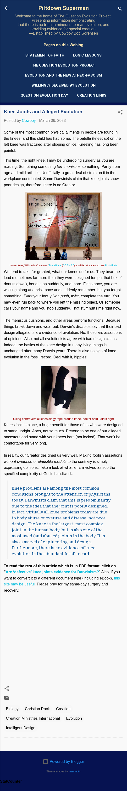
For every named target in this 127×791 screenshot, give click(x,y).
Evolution (74, 718)
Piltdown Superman (63, 8)
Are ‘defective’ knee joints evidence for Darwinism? (52, 572)
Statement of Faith (44, 55)
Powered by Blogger (63, 762)
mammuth (75, 771)
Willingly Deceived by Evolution (64, 85)
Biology (12, 709)
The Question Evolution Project (63, 65)
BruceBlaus (55, 265)
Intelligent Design (20, 728)
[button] (120, 113)
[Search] (120, 9)
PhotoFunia (111, 265)
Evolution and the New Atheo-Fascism (63, 75)
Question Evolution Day (44, 95)
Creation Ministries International (33, 718)
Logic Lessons (87, 55)
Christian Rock (37, 709)
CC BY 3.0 (68, 265)
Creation (63, 709)
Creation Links (91, 95)
